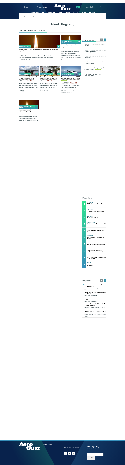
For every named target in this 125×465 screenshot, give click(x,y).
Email (89, 452)
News (26, 7)
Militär (60, 12)
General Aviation (34, 12)
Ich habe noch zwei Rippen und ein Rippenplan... (95, 312)
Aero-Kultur (92, 12)
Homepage (22, 16)
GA (88, 53)
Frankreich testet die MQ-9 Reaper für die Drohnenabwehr (95, 68)
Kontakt (50, 444)
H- (88, 47)
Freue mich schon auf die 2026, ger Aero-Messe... (95, 299)
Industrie (67, 12)
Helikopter (76, 12)
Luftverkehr (51, 12)
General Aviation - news (68, 42)
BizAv (43, 12)
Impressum (44, 444)
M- (88, 71)
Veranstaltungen (42, 7)
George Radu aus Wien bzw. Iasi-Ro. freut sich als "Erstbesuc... (95, 293)
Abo (78, 7)
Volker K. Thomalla (70, 49)
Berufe (84, 12)
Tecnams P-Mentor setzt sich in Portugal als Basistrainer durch (95, 50)
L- (88, 59)
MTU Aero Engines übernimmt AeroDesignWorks (93, 74)
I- (88, 65)
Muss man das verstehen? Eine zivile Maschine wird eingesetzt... (95, 305)
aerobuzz (26, 53)
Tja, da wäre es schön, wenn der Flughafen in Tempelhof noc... (95, 285)
